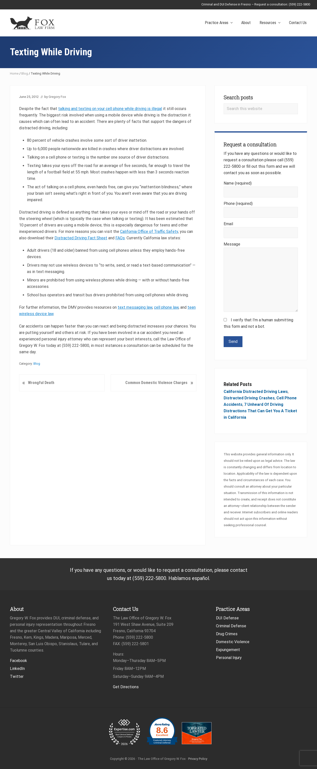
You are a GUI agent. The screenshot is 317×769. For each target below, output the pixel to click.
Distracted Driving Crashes (249, 398)
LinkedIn (17, 668)
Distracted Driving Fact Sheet (80, 238)
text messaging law (135, 307)
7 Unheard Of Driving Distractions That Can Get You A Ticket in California (260, 411)
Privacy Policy (197, 759)
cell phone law (166, 307)
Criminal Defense (231, 626)
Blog (24, 73)
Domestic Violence (232, 641)
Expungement (228, 649)
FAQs (120, 238)
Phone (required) (238, 203)
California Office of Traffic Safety (149, 231)
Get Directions (126, 687)
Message (232, 244)
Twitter (17, 676)
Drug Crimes (227, 634)
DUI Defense (227, 618)
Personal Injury (229, 657)
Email (228, 223)
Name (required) (238, 183)
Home (14, 73)
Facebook (18, 660)
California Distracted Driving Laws (256, 391)
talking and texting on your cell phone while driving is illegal (110, 108)
